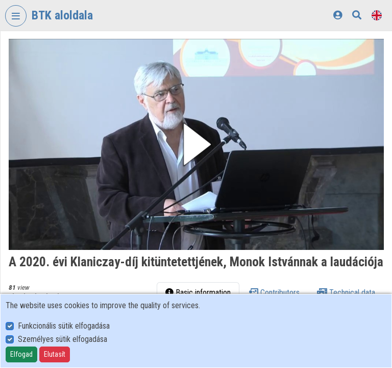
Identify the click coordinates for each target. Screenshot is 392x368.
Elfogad (21, 354)
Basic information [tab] (198, 292)
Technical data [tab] (346, 292)
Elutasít (54, 354)
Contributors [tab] (274, 292)
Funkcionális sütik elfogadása (64, 326)
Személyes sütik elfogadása (62, 339)
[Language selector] (377, 15)
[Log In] (337, 15)
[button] (196, 144)
